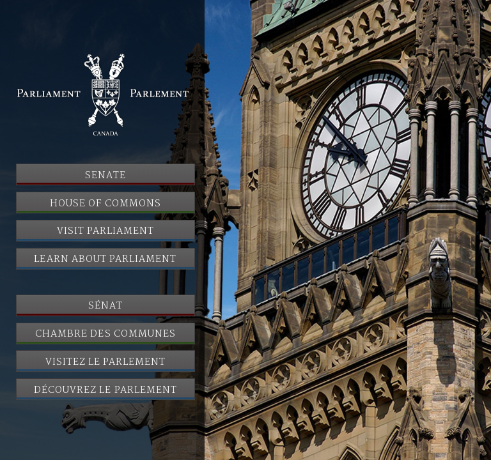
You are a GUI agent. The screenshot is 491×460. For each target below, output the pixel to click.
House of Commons (105, 203)
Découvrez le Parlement (105, 390)
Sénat (105, 306)
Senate (105, 175)
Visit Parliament (106, 231)
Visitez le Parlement (105, 362)
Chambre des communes (105, 334)
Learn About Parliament (105, 259)
